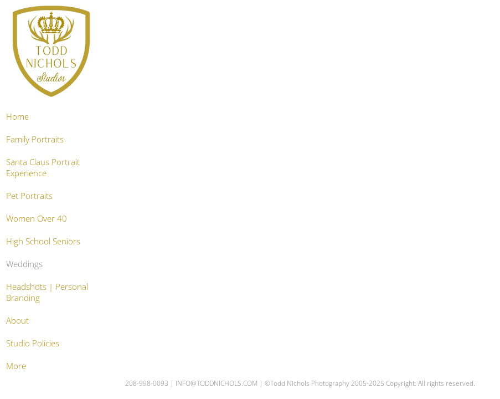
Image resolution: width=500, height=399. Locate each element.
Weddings (24, 263)
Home (17, 116)
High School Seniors (43, 241)
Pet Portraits (29, 195)
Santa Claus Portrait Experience (43, 167)
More (16, 365)
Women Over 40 (36, 218)
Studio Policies (32, 343)
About (17, 320)
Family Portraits (35, 139)
